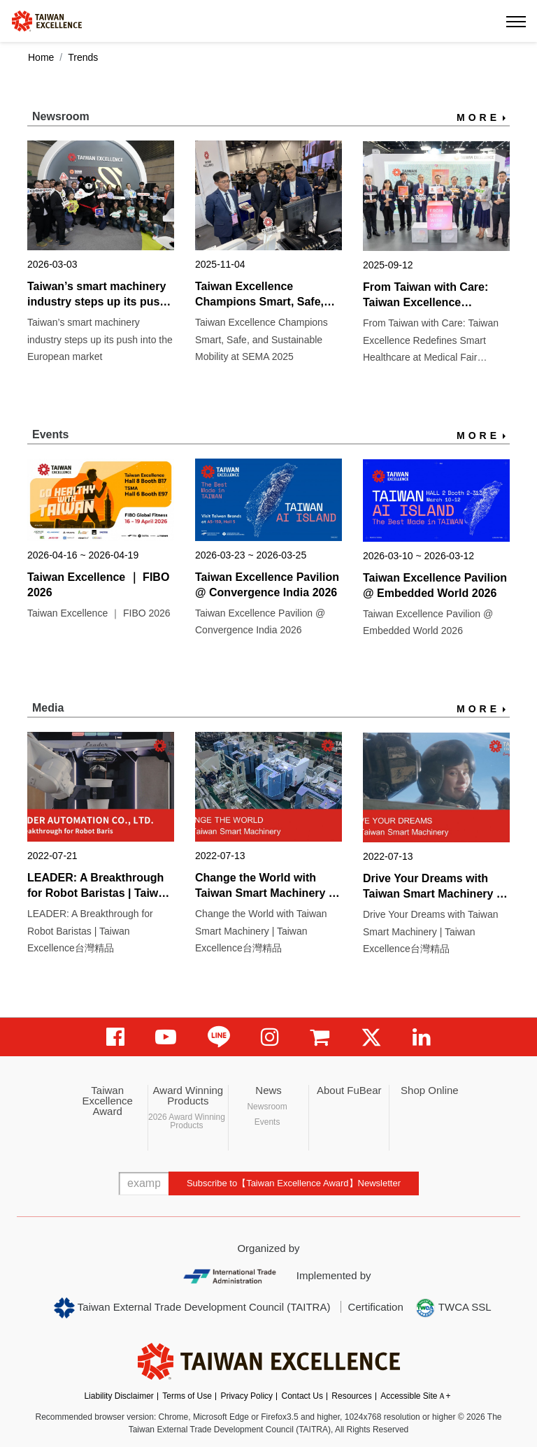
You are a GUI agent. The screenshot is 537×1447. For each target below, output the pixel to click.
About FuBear (349, 1090)
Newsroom (267, 1106)
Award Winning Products (188, 1095)
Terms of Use (187, 1396)
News (268, 1090)
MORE (478, 117)
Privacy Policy (246, 1396)
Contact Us (302, 1396)
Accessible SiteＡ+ (415, 1396)
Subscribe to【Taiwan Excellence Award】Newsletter (294, 1183)
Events (267, 1122)
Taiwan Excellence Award (107, 1100)
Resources (351, 1396)
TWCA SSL (453, 1307)
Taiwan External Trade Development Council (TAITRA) (192, 1307)
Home (41, 57)
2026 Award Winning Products (186, 1121)
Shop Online (430, 1090)
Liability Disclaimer (118, 1396)
